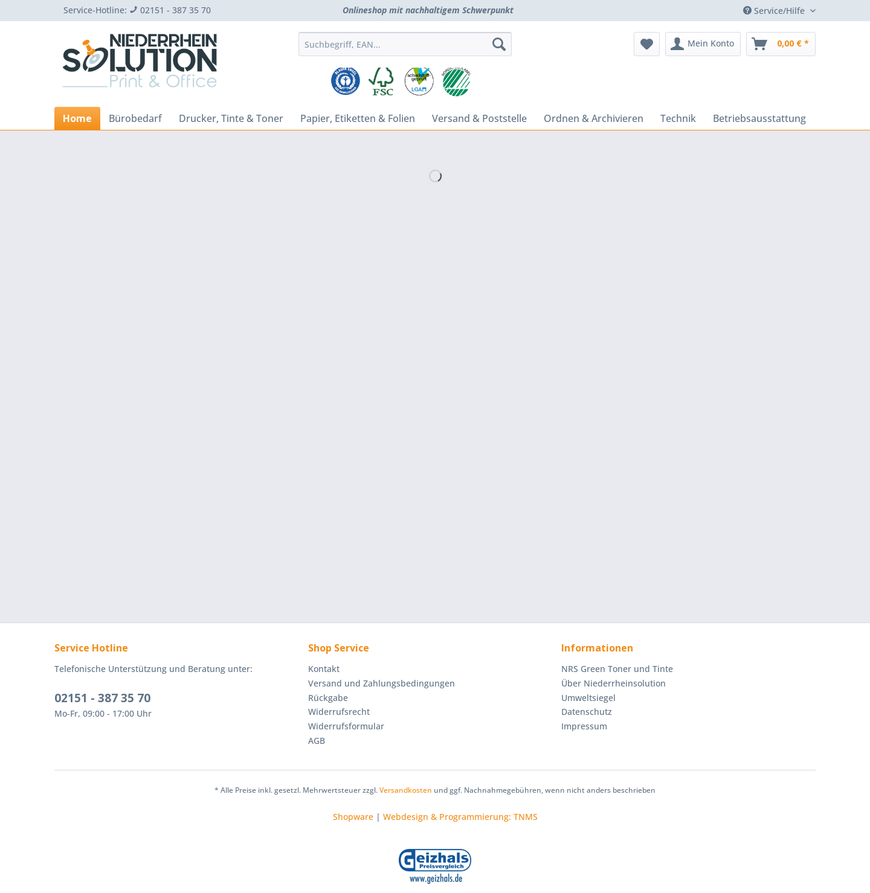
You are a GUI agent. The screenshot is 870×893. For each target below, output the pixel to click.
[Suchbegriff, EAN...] (405, 44)
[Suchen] (499, 44)
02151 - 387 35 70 (102, 698)
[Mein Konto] (703, 44)
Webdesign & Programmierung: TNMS (460, 816)
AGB (316, 740)
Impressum (584, 726)
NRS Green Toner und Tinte (617, 668)
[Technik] (678, 118)
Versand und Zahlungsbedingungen (381, 683)
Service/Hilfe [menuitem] (775, 10)
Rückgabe (328, 697)
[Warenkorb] (781, 44)
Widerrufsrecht (339, 711)
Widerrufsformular (346, 726)
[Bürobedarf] (135, 118)
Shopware (353, 816)
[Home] (77, 118)
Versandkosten (405, 790)
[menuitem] (405, 50)
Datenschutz (586, 711)
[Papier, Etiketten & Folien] (358, 118)
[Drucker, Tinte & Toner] (231, 118)
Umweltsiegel (588, 697)
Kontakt (324, 668)
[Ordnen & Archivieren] (593, 118)
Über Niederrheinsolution (613, 683)
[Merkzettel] (647, 44)
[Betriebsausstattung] (759, 118)
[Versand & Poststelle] (479, 118)
